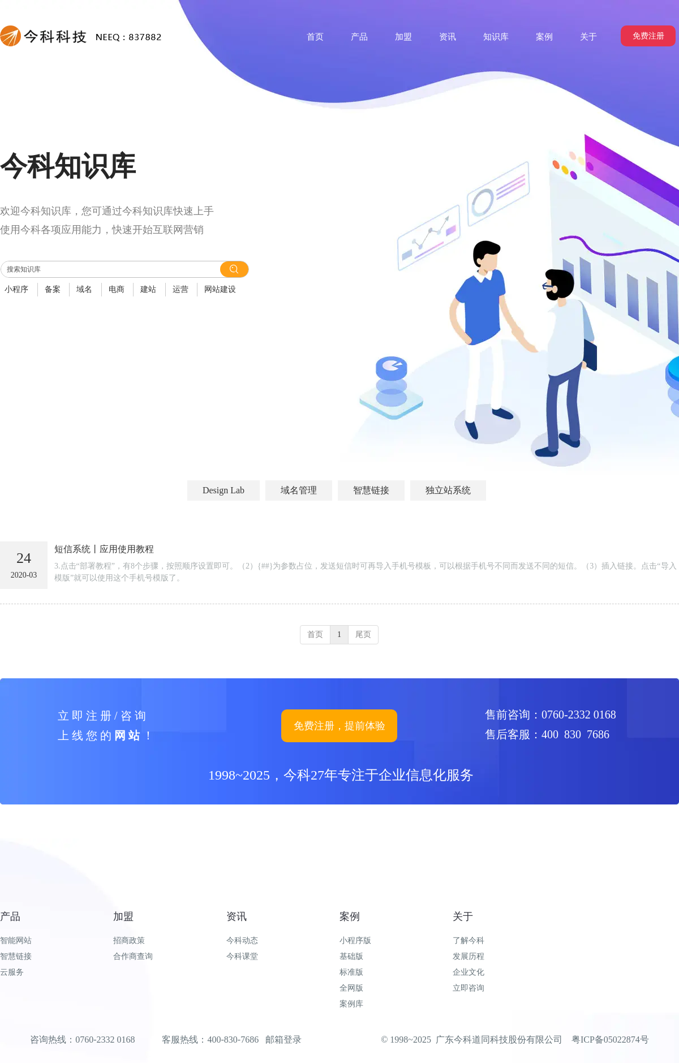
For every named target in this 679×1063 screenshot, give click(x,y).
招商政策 (129, 940)
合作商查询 (133, 956)
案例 (350, 916)
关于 (463, 916)
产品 (10, 916)
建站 (148, 289)
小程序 (16, 289)
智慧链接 (16, 956)
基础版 (351, 956)
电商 (116, 289)
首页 (315, 634)
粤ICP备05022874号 (610, 1039)
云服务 (12, 972)
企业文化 (468, 972)
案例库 (351, 1004)
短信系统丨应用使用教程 (104, 549)
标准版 (351, 972)
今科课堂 (242, 956)
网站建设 (220, 289)
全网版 (351, 988)
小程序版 (355, 940)
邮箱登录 (283, 1039)
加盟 (123, 916)
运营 (180, 289)
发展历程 (468, 956)
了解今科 (468, 940)
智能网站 (16, 940)
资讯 (236, 916)
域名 (84, 289)
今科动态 (242, 940)
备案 (53, 289)
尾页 (363, 634)
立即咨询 (468, 988)
